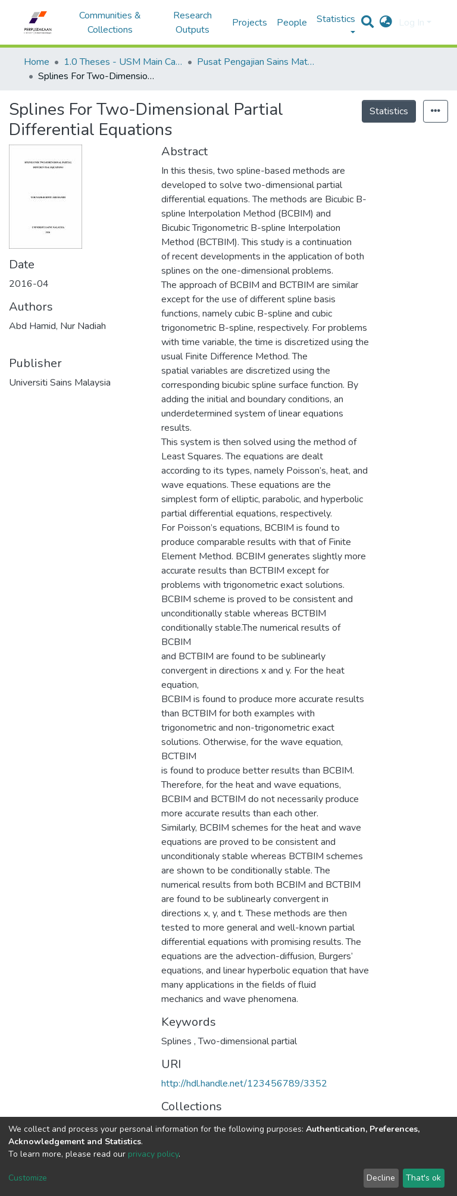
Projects (249, 22)
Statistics (389, 111)
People (292, 22)
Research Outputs (192, 22)
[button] (385, 22)
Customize (27, 1178)
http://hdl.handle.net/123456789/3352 (244, 1083)
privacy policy (153, 1154)
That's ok (423, 1178)
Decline (381, 1178)
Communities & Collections (110, 22)
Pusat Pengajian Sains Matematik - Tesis (256, 61)
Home (36, 61)
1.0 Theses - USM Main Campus (123, 61)
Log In (411, 22)
